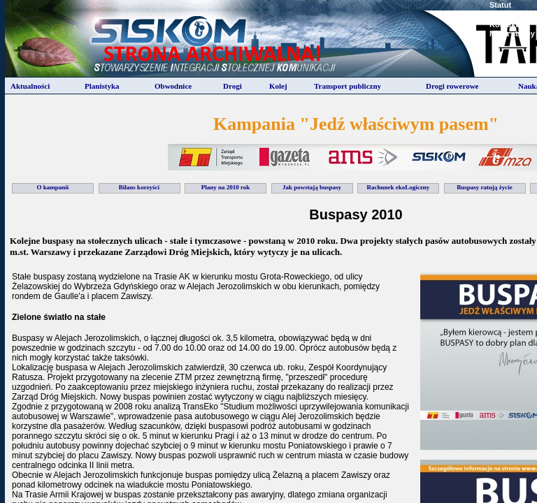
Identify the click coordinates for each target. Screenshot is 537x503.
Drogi (232, 86)
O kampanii (53, 187)
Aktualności (30, 86)
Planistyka (102, 86)
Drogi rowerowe (452, 86)
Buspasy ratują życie (485, 187)
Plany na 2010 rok (225, 187)
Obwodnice (173, 86)
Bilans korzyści (139, 187)
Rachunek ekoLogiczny (398, 187)
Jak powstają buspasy (311, 187)
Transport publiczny (347, 86)
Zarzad (501, 14)
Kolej (278, 86)
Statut (500, 5)
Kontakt (503, 24)
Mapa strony (512, 33)
